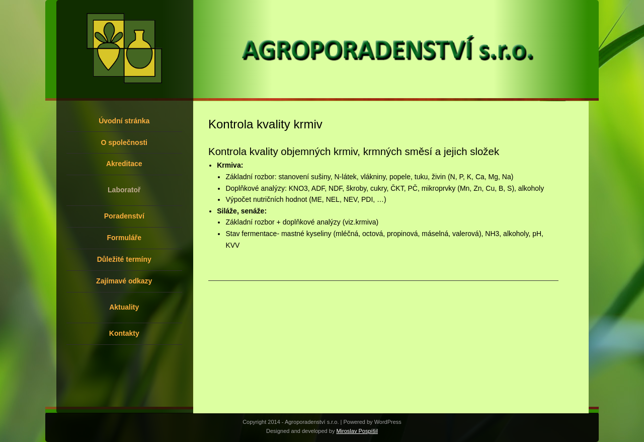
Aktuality (124, 307)
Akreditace (124, 164)
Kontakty (124, 333)
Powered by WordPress (372, 422)
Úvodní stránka (124, 121)
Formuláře (124, 238)
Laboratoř (124, 190)
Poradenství (124, 216)
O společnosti (124, 142)
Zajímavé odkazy (124, 281)
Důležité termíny (124, 259)
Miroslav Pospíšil (357, 431)
